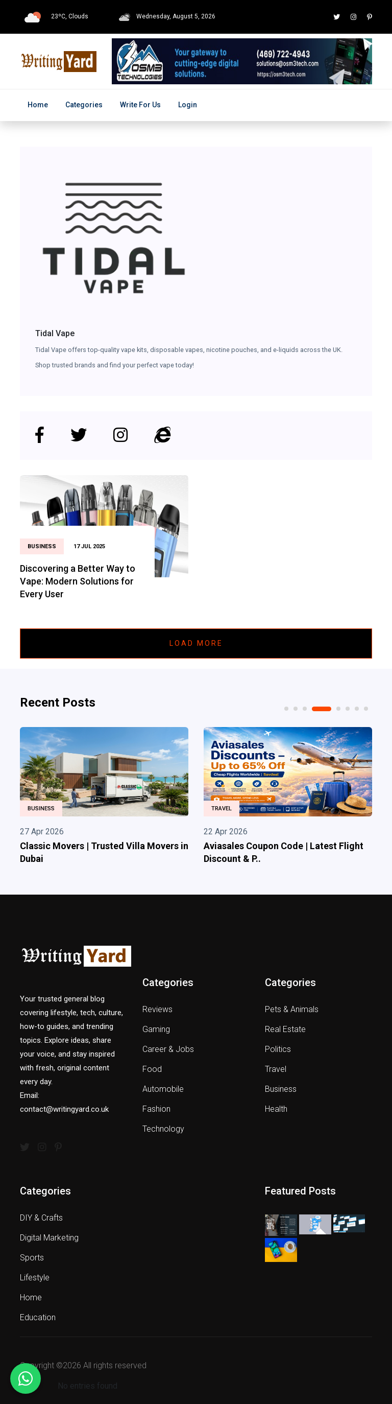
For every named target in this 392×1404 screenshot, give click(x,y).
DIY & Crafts (41, 1218)
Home (38, 105)
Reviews (157, 1009)
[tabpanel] (104, 798)
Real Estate (285, 1029)
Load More (196, 643)
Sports (32, 1257)
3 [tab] (305, 709)
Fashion (156, 1109)
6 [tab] (348, 709)
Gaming (156, 1029)
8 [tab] (366, 709)
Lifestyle (35, 1277)
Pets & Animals (291, 1009)
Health (276, 1109)
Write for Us (140, 105)
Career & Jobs (168, 1049)
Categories (84, 105)
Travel (221, 808)
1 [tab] (286, 709)
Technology (163, 1129)
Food (152, 1069)
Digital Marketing (49, 1238)
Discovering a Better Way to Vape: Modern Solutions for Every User (77, 581)
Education (38, 1317)
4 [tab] (321, 709)
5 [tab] (338, 709)
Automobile (163, 1089)
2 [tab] (295, 709)
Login (187, 105)
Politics (278, 1049)
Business (41, 808)
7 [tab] (357, 709)
